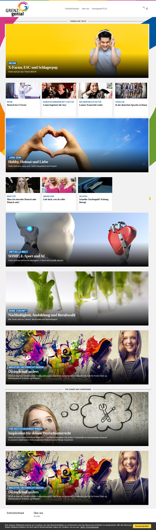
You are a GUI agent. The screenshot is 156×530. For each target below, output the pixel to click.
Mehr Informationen (89, 527)
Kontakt (37, 516)
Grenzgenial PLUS (95, 7)
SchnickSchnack (68, 7)
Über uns (82, 7)
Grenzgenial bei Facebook (148, 7)
